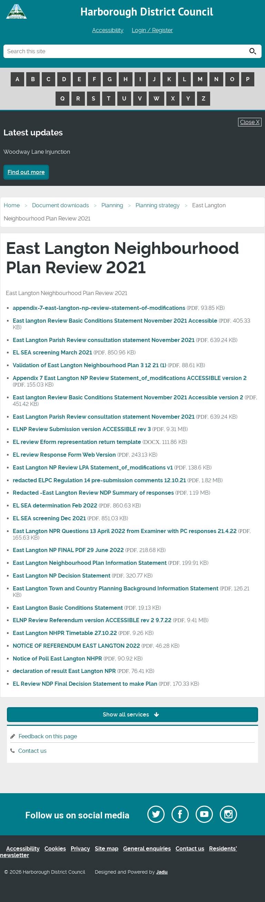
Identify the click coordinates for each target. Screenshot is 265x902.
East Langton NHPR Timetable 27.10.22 (65, 633)
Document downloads (60, 205)
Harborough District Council (146, 11)
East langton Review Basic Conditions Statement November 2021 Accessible (115, 320)
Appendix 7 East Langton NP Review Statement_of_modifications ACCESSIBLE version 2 (130, 378)
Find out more (26, 172)
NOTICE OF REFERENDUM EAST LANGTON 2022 (76, 646)
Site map (106, 848)
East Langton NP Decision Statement (61, 575)
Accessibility (108, 30)
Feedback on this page (48, 736)
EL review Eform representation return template (77, 442)
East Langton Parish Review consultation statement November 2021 (104, 340)
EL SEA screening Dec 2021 (49, 518)
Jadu (162, 872)
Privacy (80, 848)
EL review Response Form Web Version (64, 455)
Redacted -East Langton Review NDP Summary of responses (93, 493)
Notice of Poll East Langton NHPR (57, 658)
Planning (112, 205)
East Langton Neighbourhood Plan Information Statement (90, 563)
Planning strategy (158, 205)
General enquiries (147, 848)
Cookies (55, 848)
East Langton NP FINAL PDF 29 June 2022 (68, 550)
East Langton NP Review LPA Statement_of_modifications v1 (93, 467)
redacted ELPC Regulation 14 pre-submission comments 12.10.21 (99, 480)
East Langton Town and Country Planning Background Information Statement (115, 588)
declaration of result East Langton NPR (64, 671)
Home (12, 205)
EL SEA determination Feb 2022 (55, 505)
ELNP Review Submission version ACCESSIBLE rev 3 (82, 429)
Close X (249, 122)
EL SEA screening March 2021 (52, 352)
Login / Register (152, 30)
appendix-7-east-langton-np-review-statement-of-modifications (99, 308)
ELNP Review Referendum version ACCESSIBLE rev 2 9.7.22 (92, 620)
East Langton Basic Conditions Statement (68, 608)
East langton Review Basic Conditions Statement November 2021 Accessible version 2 (128, 397)
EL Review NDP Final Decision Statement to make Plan (85, 684)
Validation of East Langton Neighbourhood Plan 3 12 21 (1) (89, 365)
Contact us (32, 751)
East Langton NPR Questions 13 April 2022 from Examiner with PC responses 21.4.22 (125, 531)
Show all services (133, 714)
